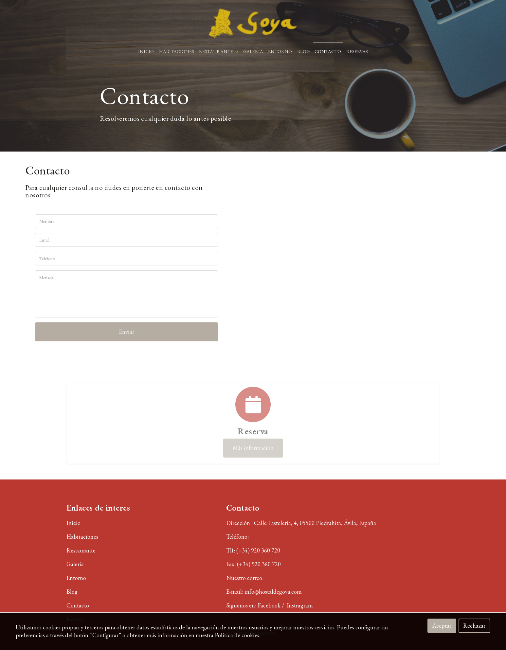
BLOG (303, 51)
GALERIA (253, 51)
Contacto (328, 51)
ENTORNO (280, 51)
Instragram (300, 605)
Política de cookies (237, 635)
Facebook (270, 605)
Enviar (126, 331)
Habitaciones (82, 536)
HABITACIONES (176, 51)
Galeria (75, 564)
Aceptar (441, 625)
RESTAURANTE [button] (218, 51)
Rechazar (474, 625)
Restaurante (81, 550)
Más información (253, 448)
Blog (72, 591)
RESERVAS (357, 51)
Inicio (146, 51)
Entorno (76, 578)
